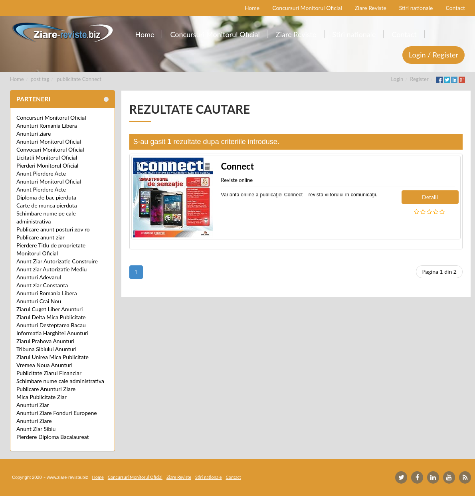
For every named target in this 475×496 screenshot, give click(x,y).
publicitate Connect (79, 79)
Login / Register (433, 54)
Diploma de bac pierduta (46, 197)
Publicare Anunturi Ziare (45, 388)
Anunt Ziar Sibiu (35, 428)
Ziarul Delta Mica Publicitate (51, 317)
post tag (40, 79)
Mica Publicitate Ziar (41, 396)
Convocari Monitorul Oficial (50, 149)
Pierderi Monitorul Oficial (47, 165)
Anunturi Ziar (32, 404)
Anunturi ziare (33, 133)
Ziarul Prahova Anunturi (45, 341)
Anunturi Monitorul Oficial (48, 141)
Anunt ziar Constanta (42, 285)
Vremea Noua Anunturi (44, 365)
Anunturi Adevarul (38, 277)
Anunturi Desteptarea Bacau (51, 325)
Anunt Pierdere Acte (41, 173)
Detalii (430, 197)
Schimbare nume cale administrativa (60, 380)
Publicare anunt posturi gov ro (53, 229)
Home (17, 79)
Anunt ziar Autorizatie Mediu (51, 269)
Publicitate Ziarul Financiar (48, 373)
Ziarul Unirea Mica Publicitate (52, 357)
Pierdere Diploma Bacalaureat (52, 436)
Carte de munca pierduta (46, 205)
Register (419, 79)
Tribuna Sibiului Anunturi (46, 349)
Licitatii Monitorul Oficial (46, 157)
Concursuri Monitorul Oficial (51, 117)
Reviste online (237, 180)
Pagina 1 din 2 (439, 271)
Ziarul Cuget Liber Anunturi (49, 309)
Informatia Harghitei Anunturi (52, 333)
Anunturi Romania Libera (46, 125)
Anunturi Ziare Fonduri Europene (56, 412)
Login (397, 79)
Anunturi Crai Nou (38, 301)
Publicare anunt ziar (40, 237)
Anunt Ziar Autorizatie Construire (57, 261)
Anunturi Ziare (34, 420)
